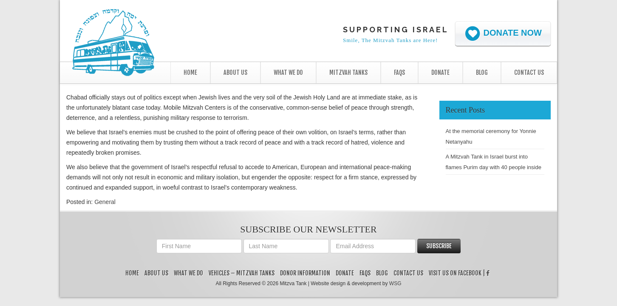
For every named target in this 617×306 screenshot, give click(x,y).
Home (190, 72)
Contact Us (529, 72)
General (105, 201)
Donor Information (305, 273)
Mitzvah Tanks (348, 72)
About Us (235, 72)
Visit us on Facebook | (459, 273)
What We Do (288, 72)
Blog (482, 72)
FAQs (399, 72)
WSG (395, 283)
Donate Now (503, 33)
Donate (440, 72)
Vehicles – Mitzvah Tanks (242, 273)
